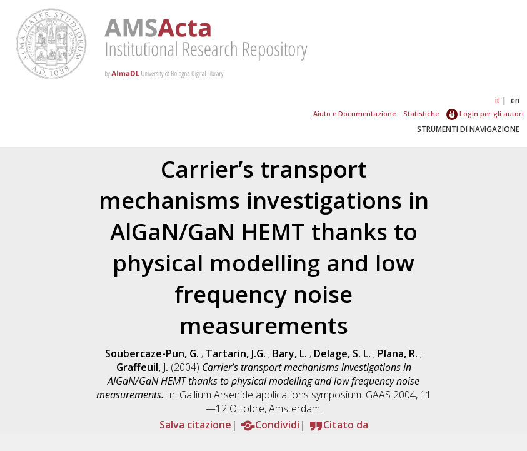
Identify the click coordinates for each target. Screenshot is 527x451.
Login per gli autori (485, 113)
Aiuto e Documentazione (354, 113)
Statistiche (421, 113)
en (515, 100)
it (497, 100)
